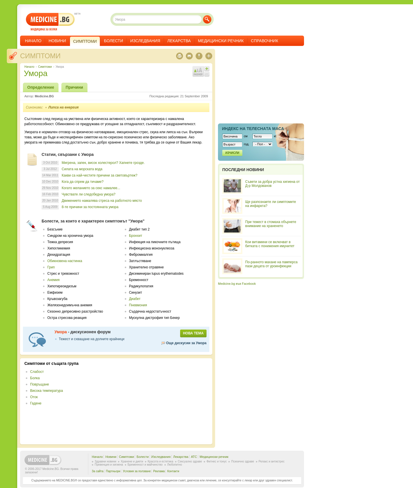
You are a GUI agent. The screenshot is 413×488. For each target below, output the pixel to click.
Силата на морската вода (82, 169)
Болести (113, 40)
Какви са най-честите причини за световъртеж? (99, 175)
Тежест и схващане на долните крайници (91, 339)
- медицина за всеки (50, 22)
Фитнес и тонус (216, 461)
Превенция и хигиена (109, 464)
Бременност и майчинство (145, 464)
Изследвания (145, 40)
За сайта (98, 471)
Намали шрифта (206, 74)
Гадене (35, 403)
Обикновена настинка (64, 261)
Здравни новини (105, 461)
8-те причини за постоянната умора (90, 207)
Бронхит (135, 236)
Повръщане (39, 384)
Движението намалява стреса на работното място (102, 201)
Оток (34, 397)
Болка (35, 378)
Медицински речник (221, 40)
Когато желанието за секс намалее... (91, 188)
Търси (207, 19)
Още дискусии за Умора (186, 343)
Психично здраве (242, 461)
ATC (194, 456)
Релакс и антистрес (272, 461)
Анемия (53, 280)
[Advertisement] (161, 401)
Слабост (37, 372)
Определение (40, 87)
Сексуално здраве (190, 461)
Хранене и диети (132, 461)
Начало (33, 40)
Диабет (135, 299)
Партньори (113, 471)
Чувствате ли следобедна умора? (88, 194)
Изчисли (232, 152)
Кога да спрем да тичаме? (83, 182)
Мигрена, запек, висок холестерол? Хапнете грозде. (103, 163)
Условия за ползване (137, 471)
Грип (51, 267)
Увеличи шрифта (206, 68)
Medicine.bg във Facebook (237, 283)
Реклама (159, 471)
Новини (57, 40)
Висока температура (46, 391)
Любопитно (174, 464)
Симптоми (40, 56)
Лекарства (179, 40)
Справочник (264, 40)
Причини (74, 87)
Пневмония (138, 305)
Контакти (173, 471)
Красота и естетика (160, 461)
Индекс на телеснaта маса (253, 128)
